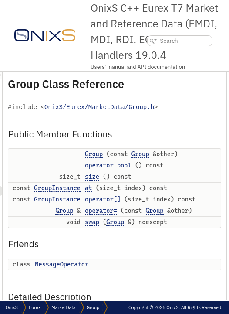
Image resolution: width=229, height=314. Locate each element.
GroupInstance (166, 264)
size (201, 243)
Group (203, 175)
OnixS (12, 307)
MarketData (63, 307)
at (197, 264)
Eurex (34, 307)
